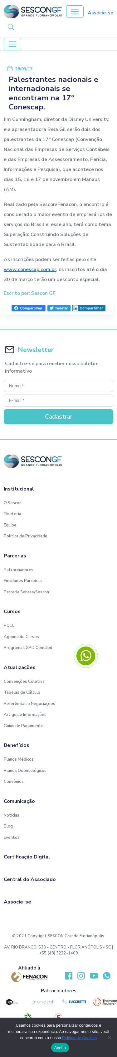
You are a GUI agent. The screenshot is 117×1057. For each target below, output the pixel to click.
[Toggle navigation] (75, 11)
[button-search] (11, 27)
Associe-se (100, 12)
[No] (109, 1037)
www (10, 269)
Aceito (60, 1047)
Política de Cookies (79, 1037)
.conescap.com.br (36, 269)
